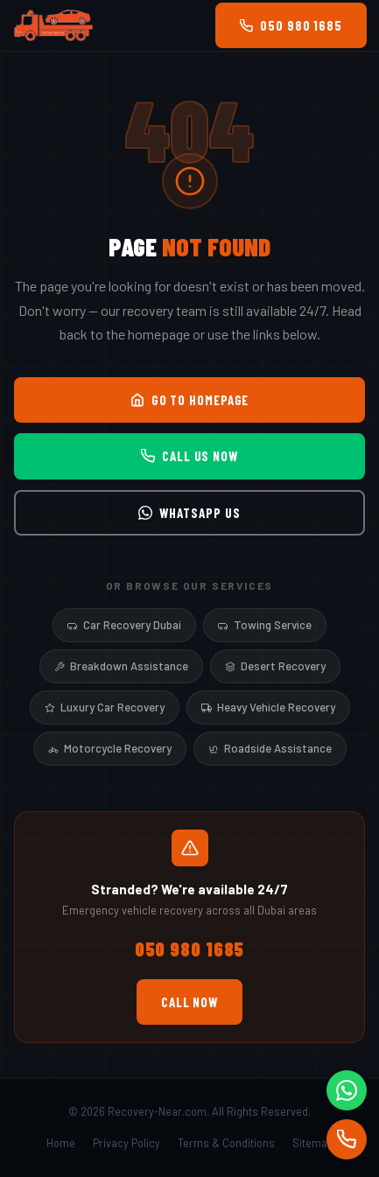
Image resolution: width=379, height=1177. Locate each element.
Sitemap (312, 1143)
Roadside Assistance (270, 748)
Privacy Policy (126, 1143)
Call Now (189, 1002)
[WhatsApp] (346, 1090)
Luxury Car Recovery (105, 707)
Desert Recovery (275, 666)
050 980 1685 (291, 25)
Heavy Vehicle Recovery (268, 707)
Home (60, 1143)
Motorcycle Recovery (110, 748)
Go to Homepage (189, 400)
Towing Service (265, 625)
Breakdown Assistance (121, 666)
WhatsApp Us (189, 513)
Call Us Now (189, 456)
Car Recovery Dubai (124, 625)
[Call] (346, 1139)
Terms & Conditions (226, 1143)
